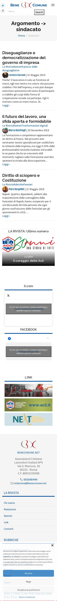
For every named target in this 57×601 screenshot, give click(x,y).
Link (6, 522)
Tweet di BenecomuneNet (28, 309)
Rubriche (18, 184)
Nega (28, 581)
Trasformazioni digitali (35, 125)
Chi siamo (9, 503)
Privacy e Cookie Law (27, 597)
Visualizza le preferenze (28, 589)
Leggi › (6, 105)
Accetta (28, 573)
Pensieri (27, 184)
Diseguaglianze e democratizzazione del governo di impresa (23, 58)
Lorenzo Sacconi (13, 75)
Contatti (8, 528)
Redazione (10, 509)
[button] (52, 545)
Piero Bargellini (13, 189)
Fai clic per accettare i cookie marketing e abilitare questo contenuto (28, 309)
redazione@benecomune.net (29, 483)
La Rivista (7, 66)
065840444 (28, 479)
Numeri (17, 66)
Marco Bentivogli (14, 130)
